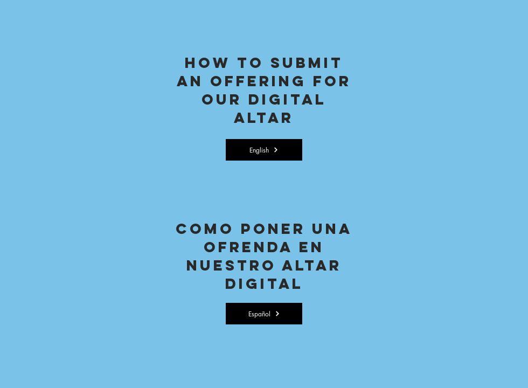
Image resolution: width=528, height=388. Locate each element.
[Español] (264, 313)
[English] (264, 150)
